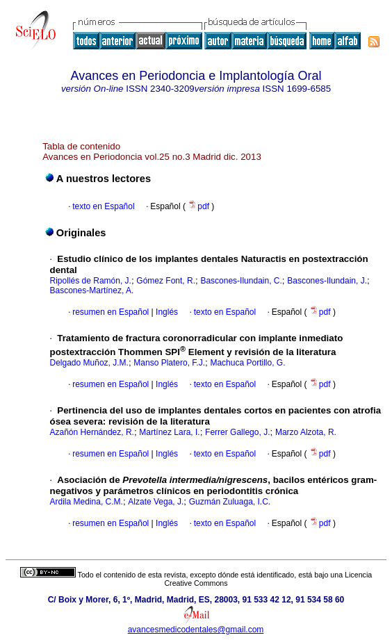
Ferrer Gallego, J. (237, 432)
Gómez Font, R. (165, 281)
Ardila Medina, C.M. (86, 502)
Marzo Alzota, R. (305, 432)
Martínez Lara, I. (169, 432)
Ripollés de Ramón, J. (90, 281)
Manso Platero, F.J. (169, 363)
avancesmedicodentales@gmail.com (196, 629)
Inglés (166, 312)
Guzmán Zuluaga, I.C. (229, 502)
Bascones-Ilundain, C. (240, 281)
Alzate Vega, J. (155, 502)
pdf (199, 206)
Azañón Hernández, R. (92, 432)
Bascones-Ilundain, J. (327, 281)
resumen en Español (110, 312)
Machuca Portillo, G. (247, 363)
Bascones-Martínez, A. (92, 290)
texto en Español (103, 206)
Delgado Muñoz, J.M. (89, 363)
